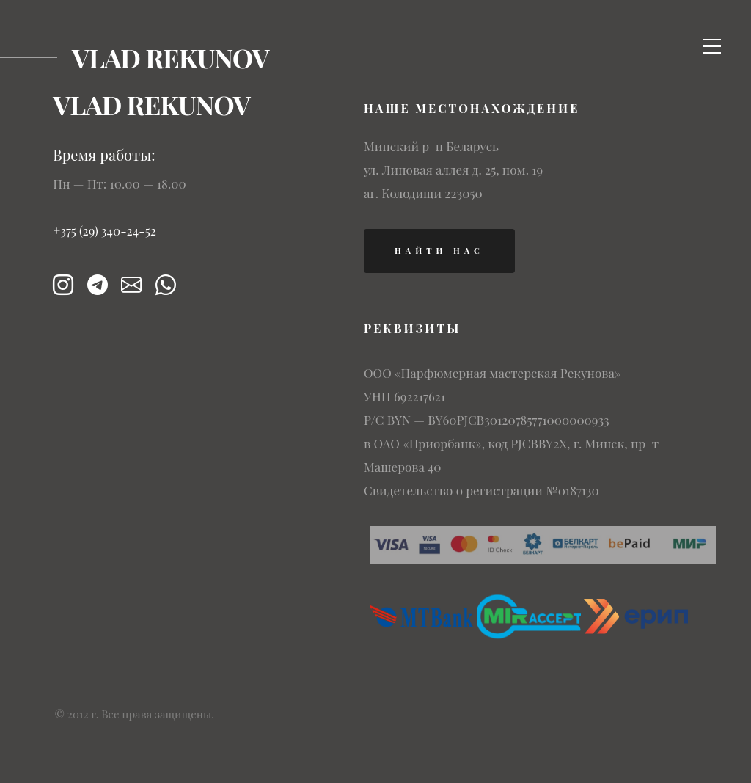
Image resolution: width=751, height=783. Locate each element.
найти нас (439, 250)
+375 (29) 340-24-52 (104, 230)
